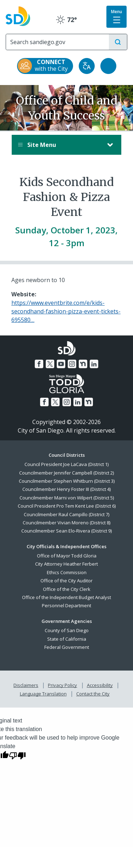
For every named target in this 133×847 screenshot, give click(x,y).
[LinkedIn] (94, 364)
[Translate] (87, 66)
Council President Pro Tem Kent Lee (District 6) (67, 506)
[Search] (57, 42)
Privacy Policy (62, 685)
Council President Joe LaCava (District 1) (66, 464)
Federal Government (66, 647)
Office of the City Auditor (66, 580)
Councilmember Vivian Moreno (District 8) (66, 522)
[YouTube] (61, 364)
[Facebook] (39, 364)
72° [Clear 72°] (66, 19)
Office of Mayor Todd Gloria (66, 555)
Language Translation (43, 693)
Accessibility (100, 685)
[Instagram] (72, 364)
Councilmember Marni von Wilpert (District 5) (67, 497)
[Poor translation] (17, 755)
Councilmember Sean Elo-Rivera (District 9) (66, 531)
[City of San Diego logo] (18, 15)
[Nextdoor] (83, 364)
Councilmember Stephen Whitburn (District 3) (67, 481)
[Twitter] (50, 364)
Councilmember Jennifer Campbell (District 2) (66, 473)
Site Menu (59, 145)
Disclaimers (25, 685)
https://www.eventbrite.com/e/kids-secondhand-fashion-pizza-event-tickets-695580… (66, 311)
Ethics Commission (67, 572)
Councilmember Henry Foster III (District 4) (66, 489)
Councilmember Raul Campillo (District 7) (66, 514)
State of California (66, 639)
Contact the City (93, 693)
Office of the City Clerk (66, 589)
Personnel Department (66, 605)
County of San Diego (67, 630)
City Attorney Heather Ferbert (66, 564)
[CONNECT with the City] (45, 66)
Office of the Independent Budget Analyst (66, 597)
